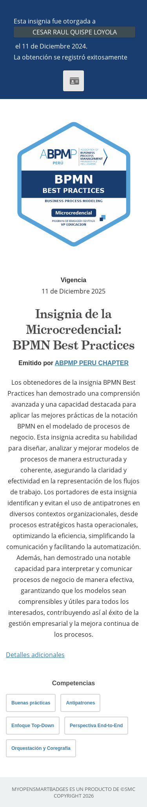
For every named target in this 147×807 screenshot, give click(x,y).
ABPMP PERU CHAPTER (92, 363)
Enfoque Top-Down (32, 725)
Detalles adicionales (35, 654)
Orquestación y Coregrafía (41, 748)
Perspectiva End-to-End (96, 725)
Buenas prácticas (30, 703)
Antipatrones (80, 703)
